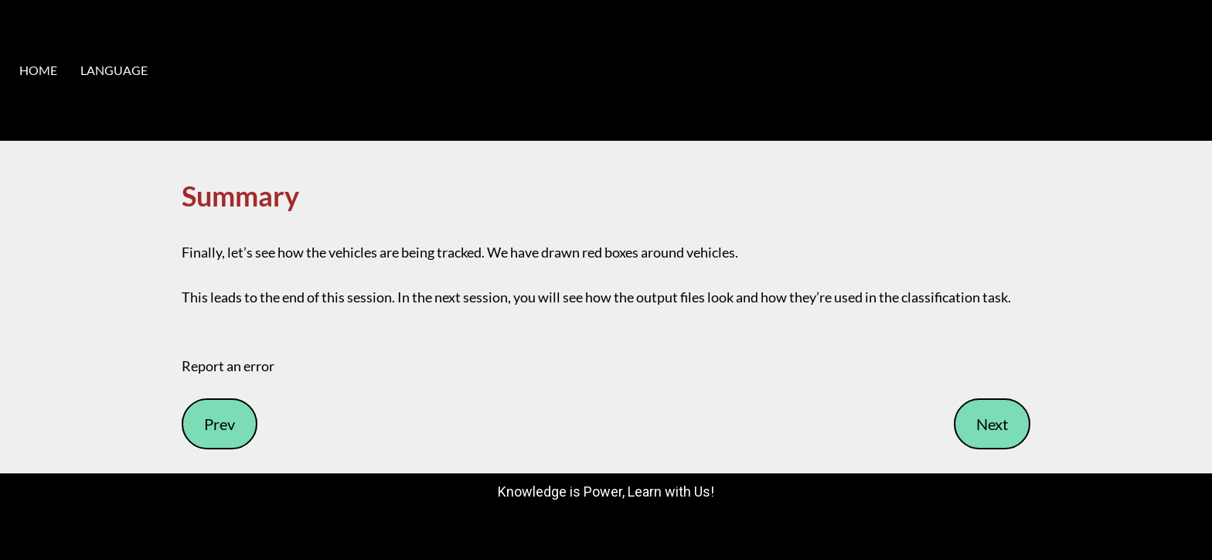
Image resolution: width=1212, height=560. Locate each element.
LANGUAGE (114, 70)
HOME (38, 70)
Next (992, 424)
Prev (219, 424)
